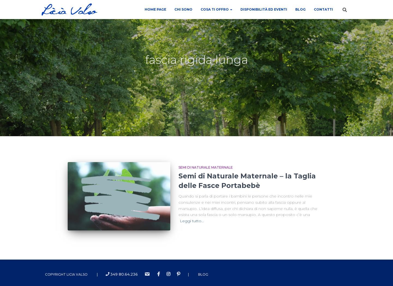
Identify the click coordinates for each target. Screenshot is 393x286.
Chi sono (183, 9)
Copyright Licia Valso (66, 274)
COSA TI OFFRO (216, 9)
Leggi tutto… (192, 220)
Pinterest (178, 274)
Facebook (158, 274)
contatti (323, 9)
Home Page (155, 9)
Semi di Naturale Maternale (205, 167)
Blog (300, 9)
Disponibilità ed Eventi (263, 9)
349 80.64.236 (122, 274)
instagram (168, 274)
